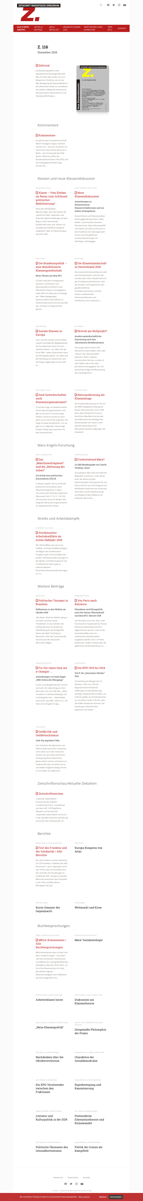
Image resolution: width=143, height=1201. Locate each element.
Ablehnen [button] (103, 1197)
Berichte (44, 833)
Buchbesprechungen (54, 925)
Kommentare (48, 125)
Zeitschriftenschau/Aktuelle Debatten (67, 783)
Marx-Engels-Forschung (56, 445)
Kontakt (86, 1177)
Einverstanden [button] (116, 1197)
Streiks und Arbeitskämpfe (58, 518)
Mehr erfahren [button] (84, 1197)
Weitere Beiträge (51, 586)
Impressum (58, 1177)
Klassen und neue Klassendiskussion (66, 178)
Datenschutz (73, 1177)
